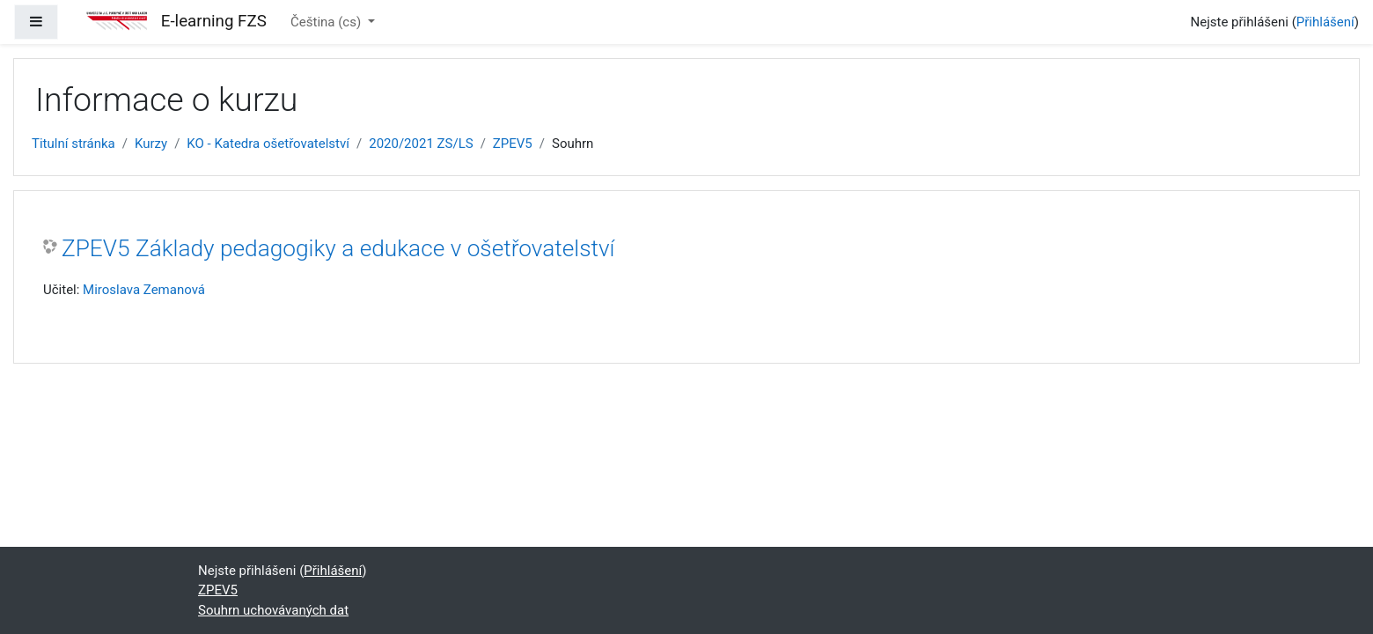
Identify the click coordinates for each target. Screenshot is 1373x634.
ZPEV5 (512, 143)
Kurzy (151, 143)
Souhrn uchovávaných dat (273, 610)
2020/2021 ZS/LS (421, 143)
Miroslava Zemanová (144, 290)
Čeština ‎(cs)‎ (327, 22)
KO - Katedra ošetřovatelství (268, 143)
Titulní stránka (73, 143)
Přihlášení (1325, 22)
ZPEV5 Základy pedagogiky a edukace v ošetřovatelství (338, 248)
